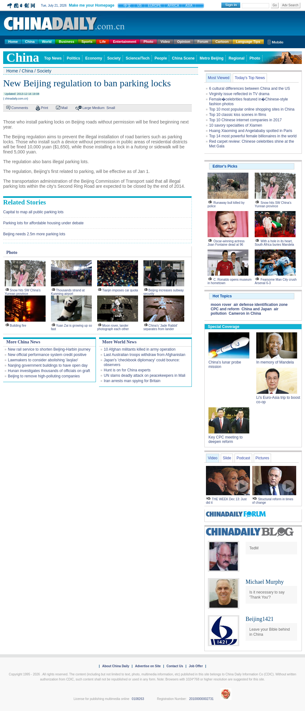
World (47, 41)
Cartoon (222, 41)
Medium (98, 108)
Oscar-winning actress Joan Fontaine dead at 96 (226, 242)
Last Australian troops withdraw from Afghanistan (144, 355)
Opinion (183, 41)
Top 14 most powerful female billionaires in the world (253, 136)
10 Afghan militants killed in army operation (139, 349)
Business (66, 41)
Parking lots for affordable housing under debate (43, 223)
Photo (148, 41)
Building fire (18, 325)
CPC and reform (225, 309)
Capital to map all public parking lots (33, 212)
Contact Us (174, 666)
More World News (119, 342)
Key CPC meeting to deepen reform (225, 439)
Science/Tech (138, 58)
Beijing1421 (260, 619)
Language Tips (248, 41)
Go (275, 5)
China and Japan (256, 309)
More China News (23, 342)
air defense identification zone (261, 304)
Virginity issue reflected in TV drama (239, 94)
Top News (53, 58)
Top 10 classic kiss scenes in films (237, 114)
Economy (93, 58)
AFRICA (173, 5)
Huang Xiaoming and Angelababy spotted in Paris (250, 131)
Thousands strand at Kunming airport (68, 292)
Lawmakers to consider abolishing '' (43, 360)
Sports (86, 41)
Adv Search (290, 5)
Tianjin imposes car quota (120, 290)
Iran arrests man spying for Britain (132, 381)
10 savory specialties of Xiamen (235, 125)
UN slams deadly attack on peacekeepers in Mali (144, 375)
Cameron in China (245, 313)
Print (44, 108)
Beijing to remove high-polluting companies (44, 376)
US (139, 5)
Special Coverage (223, 326)
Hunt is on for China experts (127, 370)
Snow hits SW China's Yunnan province (23, 292)
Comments (19, 108)
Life (103, 41)
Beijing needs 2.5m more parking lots (34, 234)
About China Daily (115, 666)
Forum (202, 41)
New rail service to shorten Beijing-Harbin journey (49, 349)
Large (86, 108)
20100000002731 (201, 699)
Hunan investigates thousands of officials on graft (49, 371)
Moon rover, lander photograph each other (113, 327)
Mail (64, 108)
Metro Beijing (212, 58)
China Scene (183, 58)
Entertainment (124, 41)
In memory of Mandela (275, 362)
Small (110, 108)
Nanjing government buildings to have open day (48, 365)
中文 (127, 5)
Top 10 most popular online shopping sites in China (252, 109)
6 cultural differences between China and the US (249, 88)
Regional (237, 58)
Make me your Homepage (91, 5)
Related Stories (24, 202)
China (30, 41)
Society (114, 58)
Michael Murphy (265, 582)
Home (13, 41)
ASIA (188, 5)
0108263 (138, 699)
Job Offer (196, 666)
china (22, 57)
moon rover (221, 304)
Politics (73, 58)
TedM (253, 548)
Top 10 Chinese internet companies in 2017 (245, 120)
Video (165, 41)
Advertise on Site (148, 666)
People (161, 58)
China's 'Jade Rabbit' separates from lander (160, 327)
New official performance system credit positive (47, 355)
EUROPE (154, 5)
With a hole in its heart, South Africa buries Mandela (274, 242)
